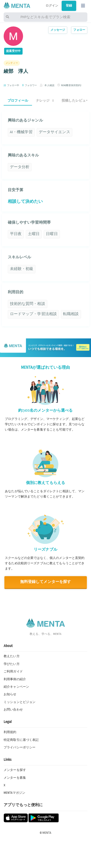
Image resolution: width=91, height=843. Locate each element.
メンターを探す (15, 770)
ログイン (52, 5)
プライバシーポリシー (19, 747)
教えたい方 (12, 656)
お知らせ (10, 694)
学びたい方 (12, 664)
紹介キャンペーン (16, 686)
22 (5, 85)
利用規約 (10, 732)
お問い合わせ (13, 709)
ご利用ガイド (13, 671)
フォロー (79, 30)
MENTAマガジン (14, 792)
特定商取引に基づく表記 (21, 740)
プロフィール (18, 100)
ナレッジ (45, 100)
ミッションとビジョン (19, 702)
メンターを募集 (15, 777)
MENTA (46, 833)
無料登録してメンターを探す (45, 582)
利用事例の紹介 (15, 679)
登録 (69, 5)
